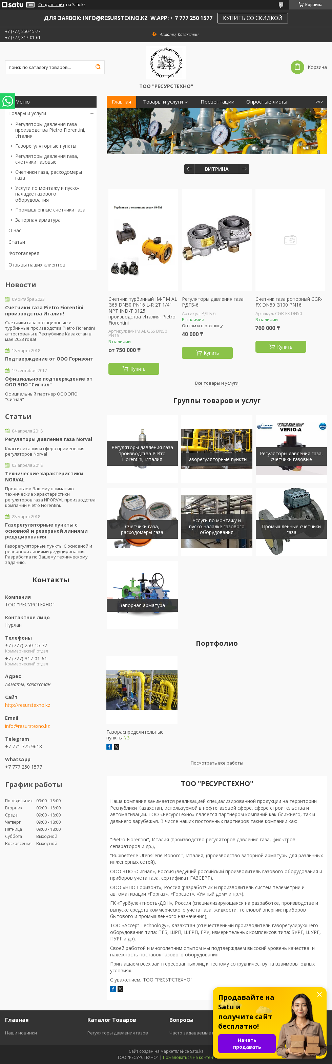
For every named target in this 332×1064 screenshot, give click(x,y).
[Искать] (98, 67)
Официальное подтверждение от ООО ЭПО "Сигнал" (48, 382)
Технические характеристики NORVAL (44, 476)
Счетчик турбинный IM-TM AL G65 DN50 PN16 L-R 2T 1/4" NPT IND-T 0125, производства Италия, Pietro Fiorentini (142, 311)
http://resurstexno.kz (27, 705)
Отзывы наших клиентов (36, 264)
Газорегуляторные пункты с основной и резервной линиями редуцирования (46, 531)
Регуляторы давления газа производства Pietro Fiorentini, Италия (50, 130)
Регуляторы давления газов (117, 1033)
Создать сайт (51, 4)
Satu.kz (196, 1051)
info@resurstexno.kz (27, 726)
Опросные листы (266, 101)
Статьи (16, 242)
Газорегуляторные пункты (45, 146)
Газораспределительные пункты (135, 735)
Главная (121, 101)
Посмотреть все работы (217, 763)
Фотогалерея (23, 253)
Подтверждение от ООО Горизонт (49, 359)
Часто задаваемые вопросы (200, 1033)
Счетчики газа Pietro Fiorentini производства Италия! (44, 310)
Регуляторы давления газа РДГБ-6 (213, 302)
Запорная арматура (38, 220)
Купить (137, 369)
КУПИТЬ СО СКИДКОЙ (253, 18)
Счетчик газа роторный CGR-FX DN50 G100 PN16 (289, 302)
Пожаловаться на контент (189, 1057)
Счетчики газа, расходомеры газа (48, 175)
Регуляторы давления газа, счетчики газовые (46, 159)
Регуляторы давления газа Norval (48, 439)
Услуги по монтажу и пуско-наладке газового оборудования (47, 194)
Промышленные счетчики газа (50, 209)
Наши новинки (21, 1033)
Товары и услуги (27, 113)
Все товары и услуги (216, 383)
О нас (14, 230)
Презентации (217, 101)
